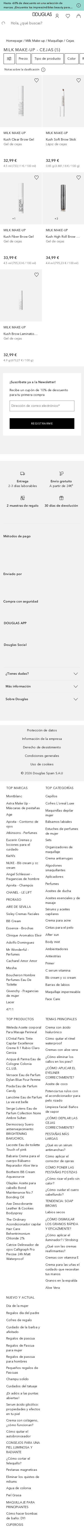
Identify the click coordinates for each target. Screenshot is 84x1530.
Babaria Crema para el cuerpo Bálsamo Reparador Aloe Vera (23, 1160)
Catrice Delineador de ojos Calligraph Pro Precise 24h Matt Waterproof (22, 1252)
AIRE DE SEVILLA (18, 907)
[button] (42, 673)
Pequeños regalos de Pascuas (22, 1370)
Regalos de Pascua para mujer (20, 1348)
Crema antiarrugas (59, 858)
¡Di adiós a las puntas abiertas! (22, 1395)
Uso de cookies (42, 764)
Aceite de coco (56, 1084)
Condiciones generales (42, 756)
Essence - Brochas (19, 928)
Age (9, 814)
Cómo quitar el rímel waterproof (60, 1041)
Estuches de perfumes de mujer (61, 831)
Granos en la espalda (61, 1280)
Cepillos (51, 796)
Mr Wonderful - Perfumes (17, 952)
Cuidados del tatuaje (21, 1386)
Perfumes (52, 884)
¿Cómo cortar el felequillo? (18, 1461)
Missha (11, 968)
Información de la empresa (42, 739)
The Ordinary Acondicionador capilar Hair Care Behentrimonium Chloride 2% (23, 1229)
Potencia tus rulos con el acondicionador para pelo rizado (62, 1095)
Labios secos (55, 1212)
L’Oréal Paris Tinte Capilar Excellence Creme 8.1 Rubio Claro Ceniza (23, 1046)
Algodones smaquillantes (55, 868)
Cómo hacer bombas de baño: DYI (21, 1516)
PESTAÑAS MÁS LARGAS (57, 1136)
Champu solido (17, 1379)
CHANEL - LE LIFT (19, 892)
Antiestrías (53, 956)
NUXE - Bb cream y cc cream (22, 865)
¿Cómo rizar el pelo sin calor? (62, 1181)
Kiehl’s (10, 856)
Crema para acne (58, 920)
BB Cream (13, 921)
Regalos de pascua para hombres (20, 1359)
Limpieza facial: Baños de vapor (61, 1109)
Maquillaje (55, 41)
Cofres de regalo (19, 1320)
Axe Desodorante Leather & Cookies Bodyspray (20, 1208)
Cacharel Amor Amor (21, 961)
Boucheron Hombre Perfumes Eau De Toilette (20, 979)
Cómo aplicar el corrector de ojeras (59, 1158)
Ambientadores (56, 949)
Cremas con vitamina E (62, 1257)
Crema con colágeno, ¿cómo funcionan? (22, 1423)
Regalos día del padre (22, 1313)
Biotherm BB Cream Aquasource (20, 1174)
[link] (21, 121)
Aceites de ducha (58, 891)
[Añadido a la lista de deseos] (36, 80)
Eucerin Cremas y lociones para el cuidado (19, 844)
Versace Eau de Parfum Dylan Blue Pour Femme (23, 1077)
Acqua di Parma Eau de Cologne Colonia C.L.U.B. (23, 1063)
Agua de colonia (18, 1488)
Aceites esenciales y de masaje (62, 900)
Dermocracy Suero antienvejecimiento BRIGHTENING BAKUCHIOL (20, 1131)
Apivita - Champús (19, 885)
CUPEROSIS (14, 1525)
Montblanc (14, 796)
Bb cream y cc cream (60, 978)
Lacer (10, 1002)
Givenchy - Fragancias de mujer (22, 993)
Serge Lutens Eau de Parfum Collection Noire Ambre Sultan (23, 1113)
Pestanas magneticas (21, 1470)
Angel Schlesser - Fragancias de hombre (22, 876)
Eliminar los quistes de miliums (22, 1479)
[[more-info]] (25, 69)
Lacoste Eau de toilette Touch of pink (23, 1147)
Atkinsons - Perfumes (21, 833)
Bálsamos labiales (58, 822)
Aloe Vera (52, 1288)
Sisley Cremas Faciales (22, 914)
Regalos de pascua (20, 1338)
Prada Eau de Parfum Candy (21, 1088)
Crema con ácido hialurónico (58, 1030)
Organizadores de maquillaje (59, 849)
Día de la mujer (17, 1306)
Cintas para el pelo (59, 928)
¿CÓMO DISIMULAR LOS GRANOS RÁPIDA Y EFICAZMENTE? (61, 1224)
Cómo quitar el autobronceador (18, 1434)
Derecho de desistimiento (42, 747)
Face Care (52, 999)
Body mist (52, 942)
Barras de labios (57, 985)
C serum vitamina (58, 970)
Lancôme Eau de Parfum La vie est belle (24, 1100)
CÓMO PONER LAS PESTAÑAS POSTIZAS (61, 1170)
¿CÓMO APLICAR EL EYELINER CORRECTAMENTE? (60, 1072)
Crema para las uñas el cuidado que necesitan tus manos (62, 1269)
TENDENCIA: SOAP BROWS (59, 1203)
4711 (10, 1009)
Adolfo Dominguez (20, 942)
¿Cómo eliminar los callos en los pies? (59, 1059)
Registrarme (42, 423)
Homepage (14, 41)
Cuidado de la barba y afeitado (23, 1329)
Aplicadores (54, 877)
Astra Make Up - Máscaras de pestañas (23, 806)
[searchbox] (42, 23)
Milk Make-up (35, 41)
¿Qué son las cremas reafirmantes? (61, 1249)
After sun (52, 935)
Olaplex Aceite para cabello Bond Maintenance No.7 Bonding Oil (21, 1190)
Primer (49, 963)
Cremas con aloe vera (61, 1050)
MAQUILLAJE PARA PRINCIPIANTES (20, 1505)
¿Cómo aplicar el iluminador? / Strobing (61, 1237)
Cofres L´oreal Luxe (59, 803)
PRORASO (13, 900)
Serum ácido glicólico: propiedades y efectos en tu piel (23, 1409)
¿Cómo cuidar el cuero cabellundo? (62, 1192)
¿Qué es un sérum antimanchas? (58, 1147)
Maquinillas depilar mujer (59, 813)
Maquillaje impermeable (62, 992)
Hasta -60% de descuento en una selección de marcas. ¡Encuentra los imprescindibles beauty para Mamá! (37, 6)
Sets (48, 840)
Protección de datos (42, 730)
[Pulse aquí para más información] (78, 5)
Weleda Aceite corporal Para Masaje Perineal (23, 1030)
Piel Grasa (13, 1495)
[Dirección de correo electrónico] (42, 406)
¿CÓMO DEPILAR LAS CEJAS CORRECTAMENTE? (61, 1122)
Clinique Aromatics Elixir (24, 935)
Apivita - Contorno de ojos (22, 824)
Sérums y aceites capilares (57, 911)
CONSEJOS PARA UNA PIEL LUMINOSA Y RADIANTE (23, 1447)
